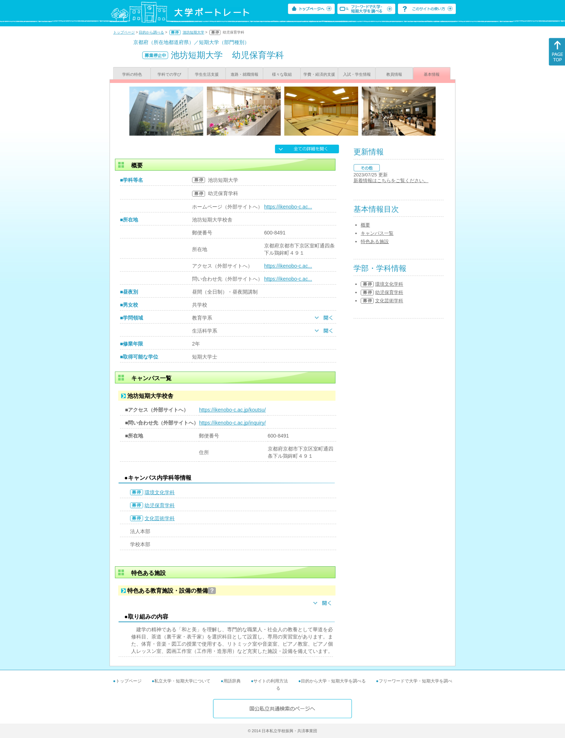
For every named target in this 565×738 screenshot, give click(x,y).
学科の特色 (132, 74)
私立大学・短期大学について (182, 681)
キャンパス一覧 (377, 233)
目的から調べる (151, 32)
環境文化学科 (159, 492)
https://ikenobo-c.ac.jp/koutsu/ (232, 410)
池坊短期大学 (193, 32)
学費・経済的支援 (319, 74)
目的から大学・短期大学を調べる (333, 681)
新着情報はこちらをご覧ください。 (390, 180)
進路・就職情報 (244, 74)
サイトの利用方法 (270, 681)
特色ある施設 (375, 241)
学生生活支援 (207, 74)
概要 (365, 225)
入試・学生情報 (357, 74)
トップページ (124, 32)
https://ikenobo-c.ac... (288, 207)
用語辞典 (232, 681)
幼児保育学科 (159, 505)
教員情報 (394, 74)
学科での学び (169, 74)
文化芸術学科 (159, 518)
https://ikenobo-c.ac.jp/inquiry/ (232, 423)
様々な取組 (282, 74)
